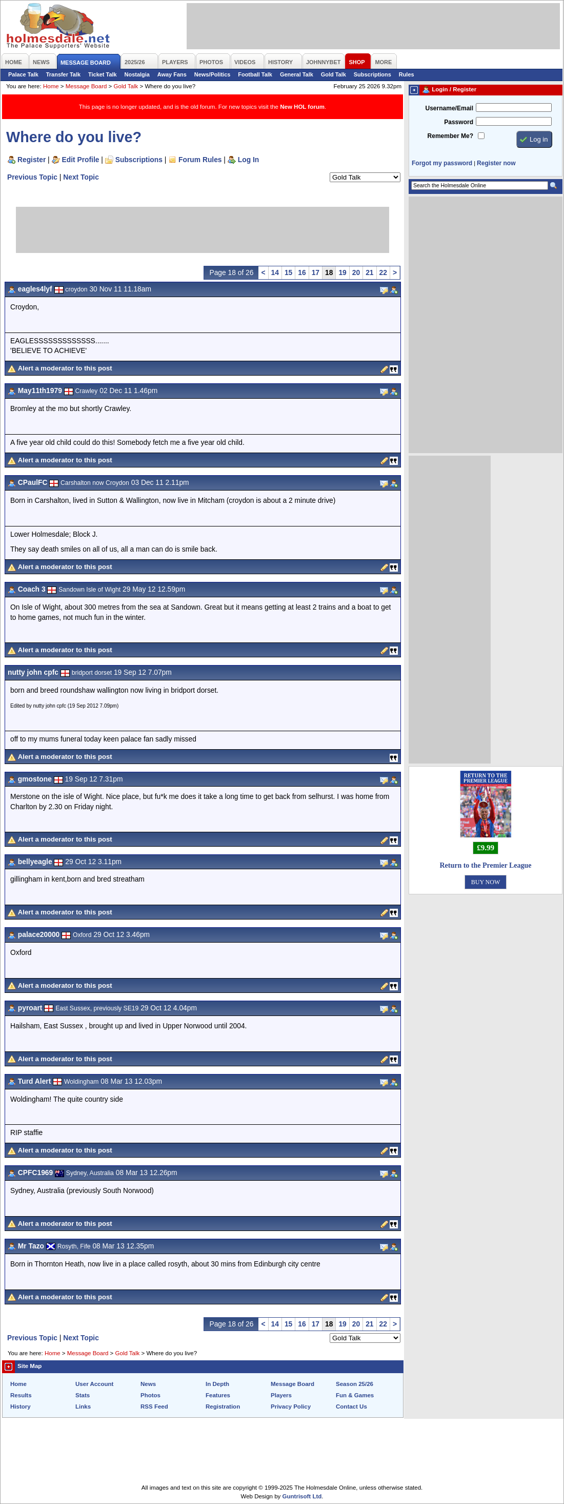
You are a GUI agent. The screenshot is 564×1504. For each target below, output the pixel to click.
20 (356, 272)
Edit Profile (80, 159)
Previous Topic (32, 177)
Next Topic (81, 177)
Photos (150, 1395)
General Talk (296, 74)
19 (342, 272)
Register (31, 159)
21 (369, 272)
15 (288, 272)
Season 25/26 (354, 1384)
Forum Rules (199, 159)
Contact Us (351, 1406)
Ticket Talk (102, 74)
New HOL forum (302, 107)
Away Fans (172, 74)
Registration (223, 1406)
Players (281, 1395)
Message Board (86, 86)
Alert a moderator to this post (65, 368)
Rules (406, 74)
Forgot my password (442, 163)
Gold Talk (333, 74)
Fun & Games (355, 1395)
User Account (94, 1384)
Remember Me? (450, 136)
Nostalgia (137, 74)
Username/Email (449, 108)
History (20, 1406)
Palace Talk (23, 74)
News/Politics (212, 74)
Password (458, 122)
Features (218, 1395)
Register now (496, 163)
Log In (248, 159)
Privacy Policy (291, 1406)
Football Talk (255, 74)
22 (383, 272)
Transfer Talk (63, 74)
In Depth (217, 1384)
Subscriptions (372, 74)
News (148, 1384)
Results (21, 1395)
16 (302, 272)
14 (275, 272)
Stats (82, 1395)
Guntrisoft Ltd (302, 1496)
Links (83, 1406)
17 (315, 272)
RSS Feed (154, 1406)
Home (51, 86)
